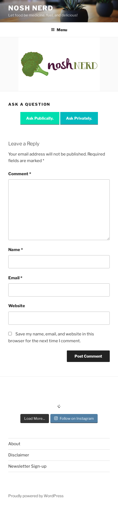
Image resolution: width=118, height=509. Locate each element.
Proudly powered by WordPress (36, 495)
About (14, 443)
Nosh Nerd (30, 8)
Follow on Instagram (74, 418)
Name (15, 249)
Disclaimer (18, 455)
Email (15, 277)
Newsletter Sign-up (27, 466)
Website (16, 305)
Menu (59, 29)
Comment (19, 173)
